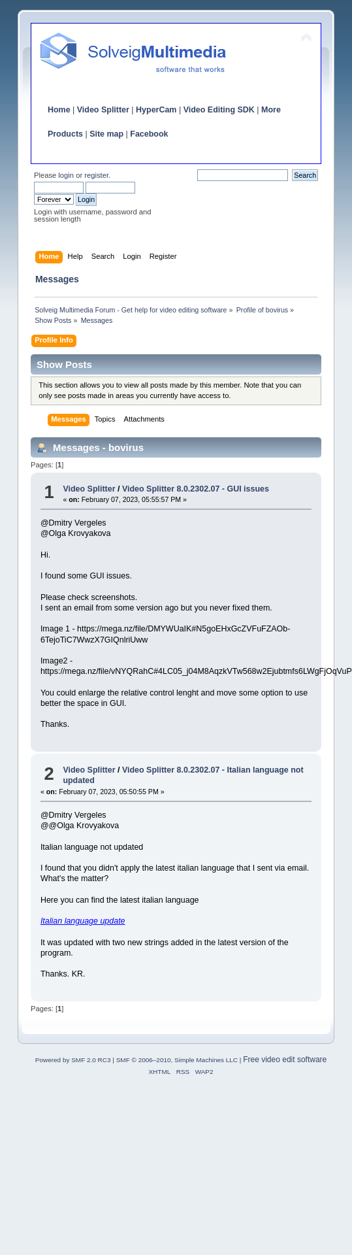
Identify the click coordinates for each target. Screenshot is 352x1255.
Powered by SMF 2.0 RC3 (73, 1059)
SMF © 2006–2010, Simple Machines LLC (177, 1059)
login (66, 175)
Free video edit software (285, 1059)
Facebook (149, 134)
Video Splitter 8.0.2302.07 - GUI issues (195, 489)
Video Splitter (103, 109)
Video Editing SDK (219, 109)
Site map (106, 134)
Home (59, 109)
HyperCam (156, 109)
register (96, 175)
